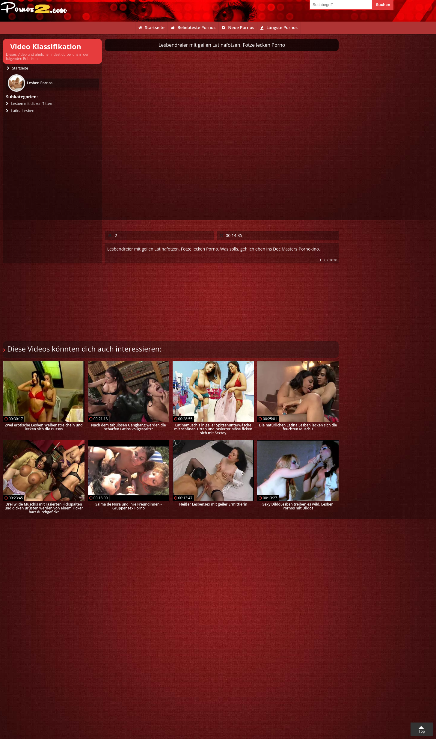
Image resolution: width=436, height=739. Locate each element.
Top (422, 731)
